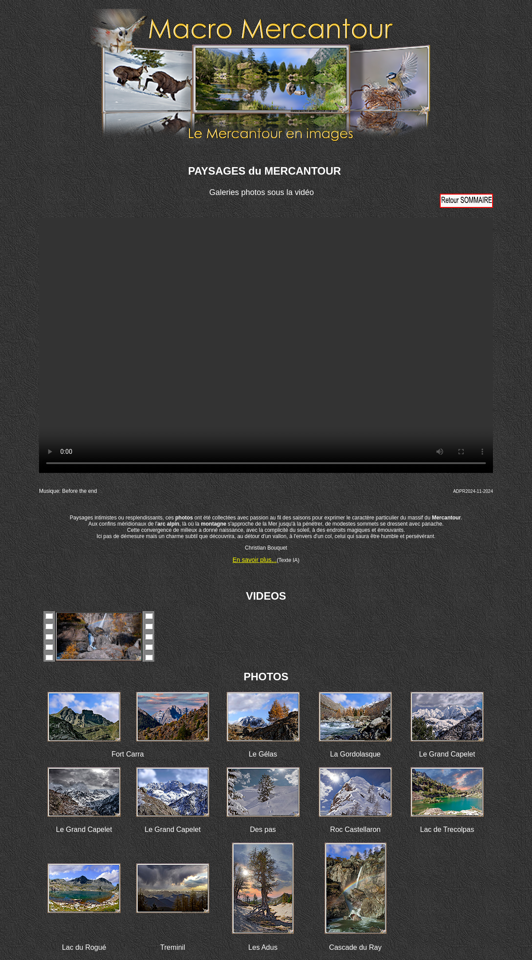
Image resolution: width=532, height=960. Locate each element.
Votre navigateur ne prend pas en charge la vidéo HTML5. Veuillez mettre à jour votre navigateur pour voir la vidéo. (266, 345)
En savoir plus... (255, 559)
